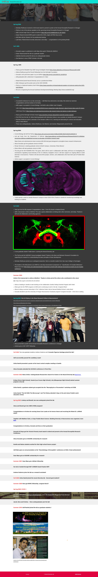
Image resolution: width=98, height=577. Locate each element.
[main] (49, 24)
